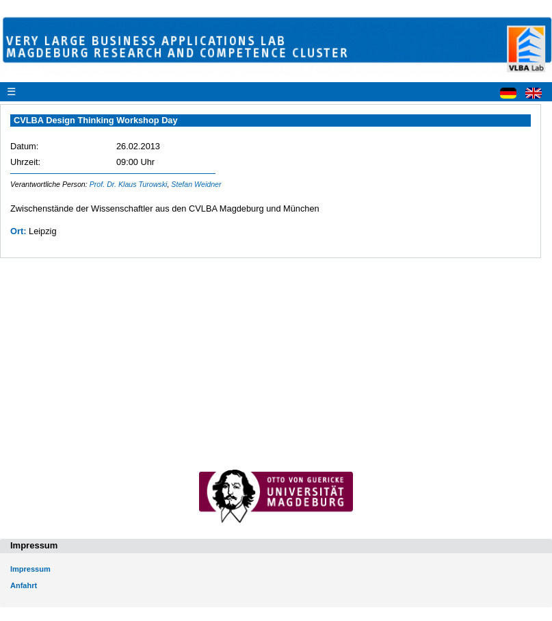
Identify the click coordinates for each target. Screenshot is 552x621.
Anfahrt (23, 585)
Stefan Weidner (196, 184)
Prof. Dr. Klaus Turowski (129, 184)
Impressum (30, 569)
